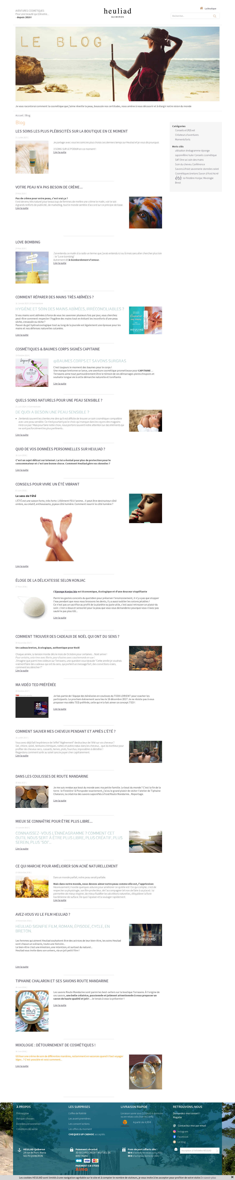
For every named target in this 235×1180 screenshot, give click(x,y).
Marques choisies (25, 1118)
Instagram (180, 1131)
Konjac (199, 178)
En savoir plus (208, 1177)
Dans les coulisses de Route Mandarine (52, 776)
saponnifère (181, 155)
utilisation (180, 150)
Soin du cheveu (183, 164)
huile (191, 155)
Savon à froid (205, 173)
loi (184, 178)
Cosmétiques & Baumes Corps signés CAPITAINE (58, 349)
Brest (178, 182)
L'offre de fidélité (77, 1113)
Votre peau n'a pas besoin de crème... (49, 187)
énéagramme (193, 150)
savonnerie (196, 168)
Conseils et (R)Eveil (185, 130)
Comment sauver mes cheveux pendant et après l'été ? (66, 731)
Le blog (179, 1142)
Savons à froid (182, 168)
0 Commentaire (36, 303)
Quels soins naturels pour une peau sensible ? (59, 400)
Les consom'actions (79, 1123)
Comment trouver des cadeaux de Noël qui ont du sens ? (67, 636)
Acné (216, 173)
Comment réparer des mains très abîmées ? (55, 296)
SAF (177, 159)
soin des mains (196, 159)
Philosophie (22, 1113)
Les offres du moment (80, 1129)
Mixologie (208, 178)
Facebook (180, 1136)
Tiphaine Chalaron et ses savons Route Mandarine (62, 980)
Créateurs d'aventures (187, 134)
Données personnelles (28, 1123)
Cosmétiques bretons (186, 173)
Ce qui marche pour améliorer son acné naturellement (67, 866)
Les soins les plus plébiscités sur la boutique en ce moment (72, 131)
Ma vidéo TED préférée (36, 684)
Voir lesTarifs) (146, 1116)
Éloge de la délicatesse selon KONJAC (50, 580)
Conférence (198, 164)
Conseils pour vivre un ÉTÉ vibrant (47, 484)
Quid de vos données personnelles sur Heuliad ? (60, 448)
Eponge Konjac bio (66, 591)
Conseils (198, 155)
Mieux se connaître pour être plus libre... (54, 821)
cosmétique (210, 155)
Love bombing (28, 242)
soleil (216, 168)
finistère (190, 178)
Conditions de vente (27, 1129)
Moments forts (182, 139)
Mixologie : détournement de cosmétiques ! (56, 1045)
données (207, 168)
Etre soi (184, 159)
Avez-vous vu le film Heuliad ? (43, 914)
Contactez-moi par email (189, 1125)
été (178, 178)
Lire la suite (59, 152)
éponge (205, 150)
